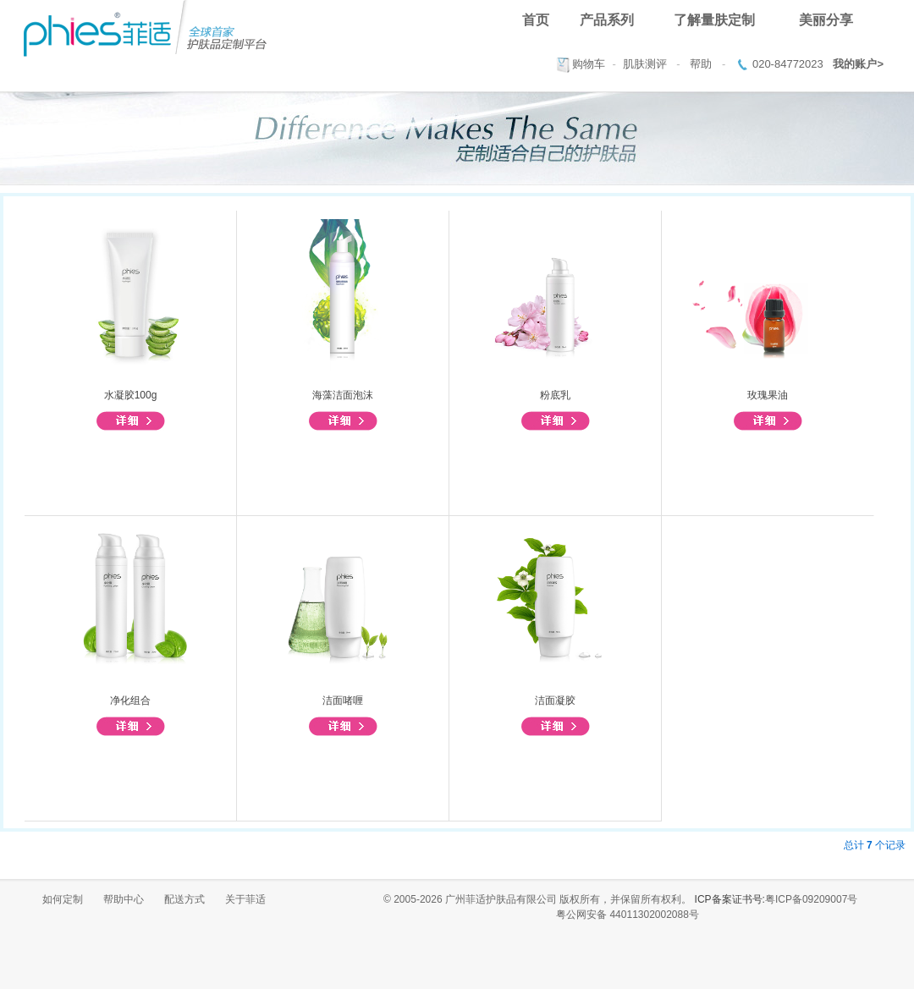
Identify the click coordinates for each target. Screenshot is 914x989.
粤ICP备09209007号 (811, 899)
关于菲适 (245, 899)
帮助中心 (123, 899)
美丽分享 (826, 20)
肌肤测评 (645, 64)
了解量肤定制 (714, 20)
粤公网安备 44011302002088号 (627, 914)
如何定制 (62, 899)
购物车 (588, 64)
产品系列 (607, 20)
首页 (535, 20)
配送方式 (184, 899)
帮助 (701, 64)
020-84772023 (787, 64)
